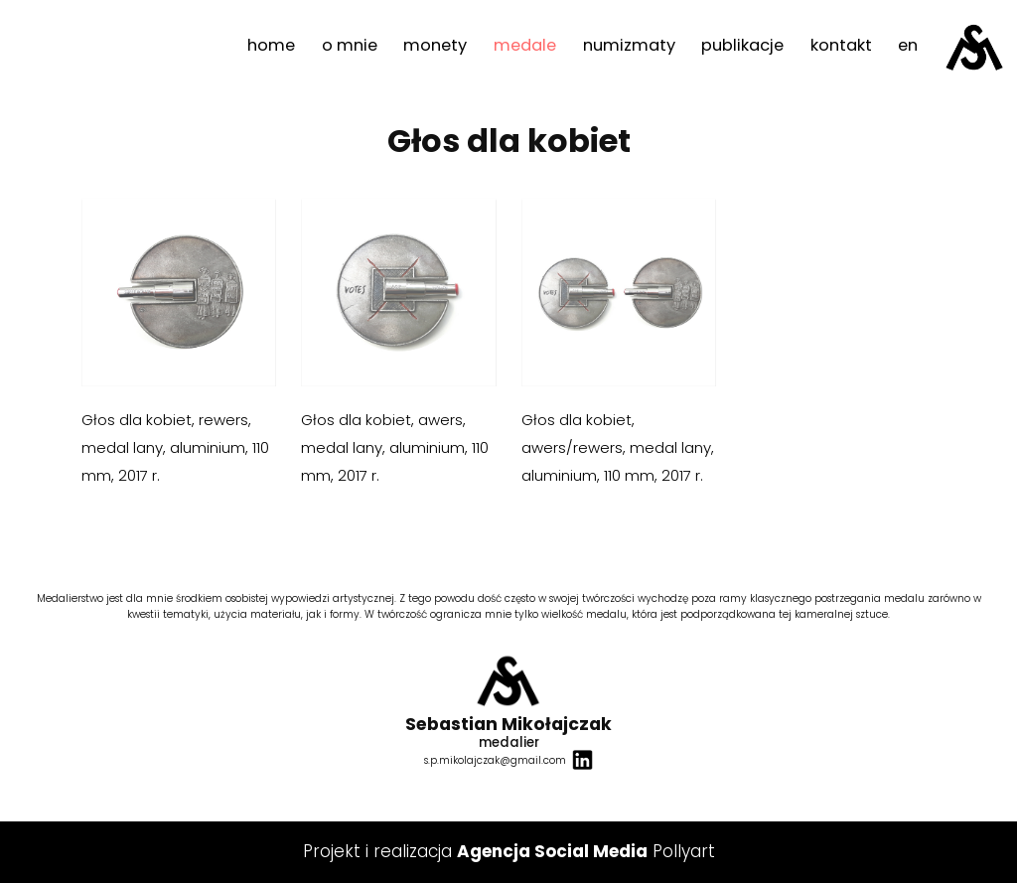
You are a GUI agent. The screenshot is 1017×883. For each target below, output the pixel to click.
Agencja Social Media (552, 851)
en (908, 45)
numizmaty (629, 45)
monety (435, 45)
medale (525, 45)
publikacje (742, 45)
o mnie (349, 45)
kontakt (841, 45)
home (271, 45)
